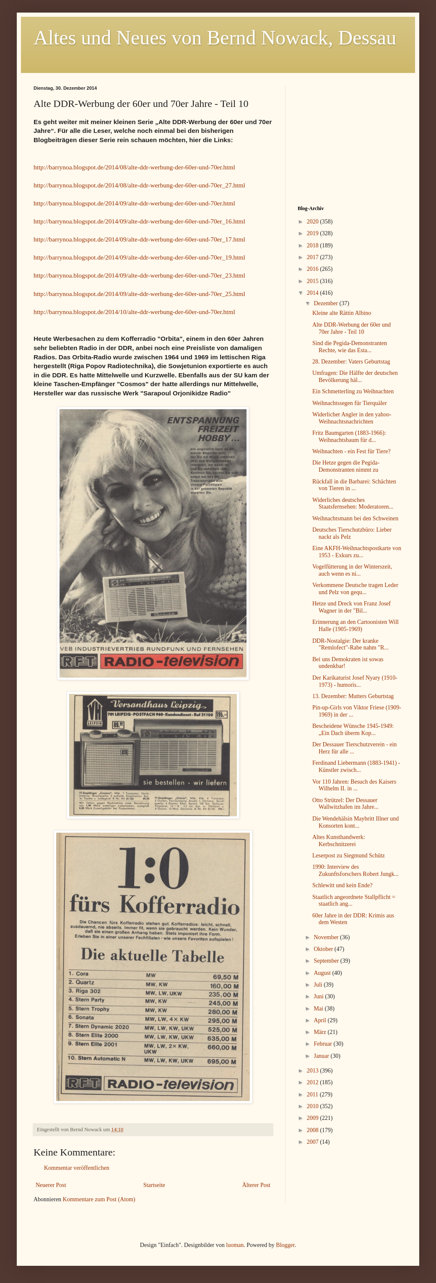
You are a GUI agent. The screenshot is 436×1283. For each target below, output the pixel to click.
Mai (319, 1008)
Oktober (324, 949)
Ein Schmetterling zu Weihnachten (353, 391)
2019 (313, 233)
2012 (313, 1082)
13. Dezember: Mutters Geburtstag (353, 696)
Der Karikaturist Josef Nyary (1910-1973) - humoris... (354, 681)
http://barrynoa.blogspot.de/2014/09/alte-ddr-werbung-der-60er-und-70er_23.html (139, 275)
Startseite (154, 1185)
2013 (313, 1070)
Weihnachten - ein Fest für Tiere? (351, 451)
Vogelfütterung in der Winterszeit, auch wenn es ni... (352, 570)
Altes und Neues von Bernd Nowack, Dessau (215, 37)
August (323, 973)
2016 (313, 269)
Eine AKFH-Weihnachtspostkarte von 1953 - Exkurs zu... (356, 551)
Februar (323, 1044)
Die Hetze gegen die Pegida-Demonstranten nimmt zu (345, 466)
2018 (313, 245)
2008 (313, 1130)
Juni (319, 996)
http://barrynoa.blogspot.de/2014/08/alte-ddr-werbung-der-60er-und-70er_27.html (139, 185)
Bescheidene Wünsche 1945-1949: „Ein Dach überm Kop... (353, 729)
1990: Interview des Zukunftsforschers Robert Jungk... (355, 870)
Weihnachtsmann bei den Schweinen (355, 518)
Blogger (285, 1245)
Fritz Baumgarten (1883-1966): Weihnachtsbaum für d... (349, 436)
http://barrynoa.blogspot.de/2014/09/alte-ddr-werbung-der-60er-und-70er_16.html (139, 221)
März (320, 1032)
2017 (313, 257)
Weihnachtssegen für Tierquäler (349, 403)
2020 (313, 221)
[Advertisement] (350, 138)
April (320, 1020)
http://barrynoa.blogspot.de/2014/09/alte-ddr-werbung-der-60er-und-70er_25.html (139, 293)
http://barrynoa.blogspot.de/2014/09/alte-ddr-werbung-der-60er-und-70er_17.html (139, 239)
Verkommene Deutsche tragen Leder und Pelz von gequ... (355, 588)
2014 (313, 293)
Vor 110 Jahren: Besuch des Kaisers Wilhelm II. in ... (354, 785)
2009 (313, 1118)
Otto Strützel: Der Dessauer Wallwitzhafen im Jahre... (345, 803)
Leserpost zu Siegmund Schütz (348, 855)
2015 (313, 281)
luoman (235, 1245)
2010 (313, 1106)
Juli (319, 985)
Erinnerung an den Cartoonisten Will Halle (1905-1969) (355, 625)
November (327, 937)
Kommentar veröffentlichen (76, 1168)
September (327, 961)
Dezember (326, 303)
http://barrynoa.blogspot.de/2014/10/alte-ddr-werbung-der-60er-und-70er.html (134, 311)
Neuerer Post (51, 1185)
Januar (322, 1056)
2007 (313, 1142)
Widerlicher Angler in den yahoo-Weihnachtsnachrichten (351, 418)
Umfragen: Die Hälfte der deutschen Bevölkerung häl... (355, 376)
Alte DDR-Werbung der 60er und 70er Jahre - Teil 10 (351, 328)
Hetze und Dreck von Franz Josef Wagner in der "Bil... (351, 607)
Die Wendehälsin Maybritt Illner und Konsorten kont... (355, 822)
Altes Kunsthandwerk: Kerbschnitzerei (338, 840)
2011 (313, 1094)
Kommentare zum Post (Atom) (99, 1199)
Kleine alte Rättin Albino (341, 313)
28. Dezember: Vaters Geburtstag (351, 361)
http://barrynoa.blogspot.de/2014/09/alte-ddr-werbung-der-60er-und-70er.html (134, 203)
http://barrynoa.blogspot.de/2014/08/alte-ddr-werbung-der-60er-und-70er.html (134, 167)
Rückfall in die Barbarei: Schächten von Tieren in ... (354, 485)
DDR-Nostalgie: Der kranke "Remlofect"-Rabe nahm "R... (350, 644)
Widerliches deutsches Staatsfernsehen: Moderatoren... (352, 503)
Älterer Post (256, 1185)
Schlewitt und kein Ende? (342, 885)
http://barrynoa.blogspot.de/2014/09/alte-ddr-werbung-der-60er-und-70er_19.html (139, 257)
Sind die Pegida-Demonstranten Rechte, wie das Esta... (349, 346)
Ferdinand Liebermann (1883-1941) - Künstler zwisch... (356, 766)
